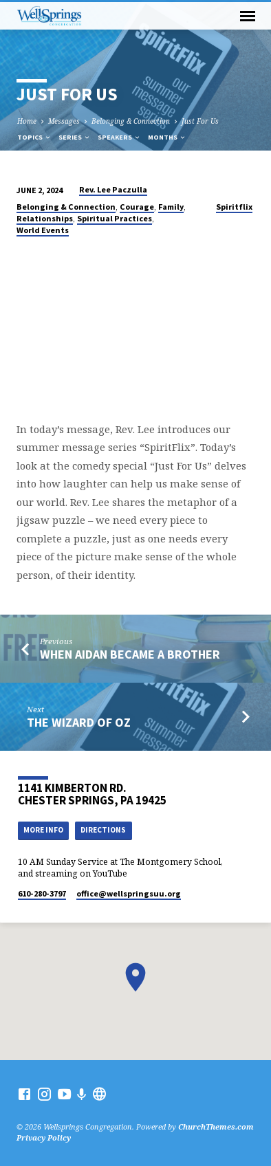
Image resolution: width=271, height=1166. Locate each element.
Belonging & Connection (130, 121)
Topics (34, 137)
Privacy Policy (44, 1137)
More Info (43, 830)
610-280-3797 (42, 893)
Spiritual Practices (114, 218)
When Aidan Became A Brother (130, 654)
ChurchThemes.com (216, 1126)
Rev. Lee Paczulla (113, 189)
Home (26, 121)
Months (167, 137)
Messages (64, 121)
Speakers (119, 137)
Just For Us (200, 121)
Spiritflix (234, 206)
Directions (103, 830)
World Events (43, 230)
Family (171, 206)
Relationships (45, 218)
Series (74, 137)
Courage (137, 206)
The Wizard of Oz (79, 722)
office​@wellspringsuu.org (128, 893)
